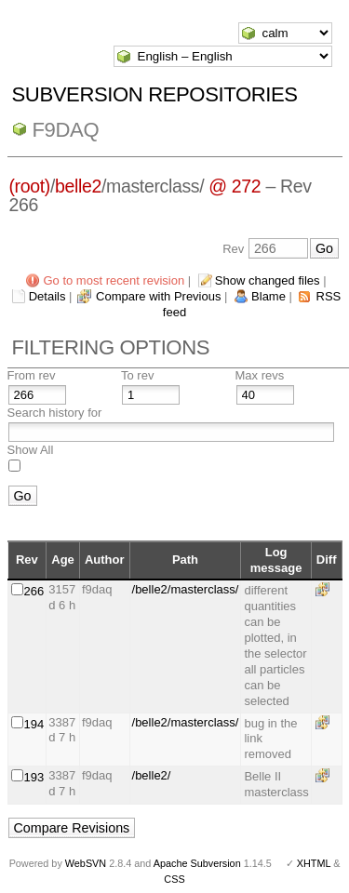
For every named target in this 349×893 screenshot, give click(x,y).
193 (34, 777)
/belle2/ (151, 775)
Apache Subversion (197, 863)
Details (47, 296)
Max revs (260, 375)
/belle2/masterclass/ (185, 589)
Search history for (54, 413)
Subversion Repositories (155, 94)
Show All (30, 450)
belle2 (78, 186)
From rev (31, 375)
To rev (137, 375)
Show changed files (267, 280)
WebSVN (85, 863)
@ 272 (234, 186)
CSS (174, 879)
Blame (268, 296)
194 (34, 724)
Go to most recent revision (113, 280)
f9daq (66, 129)
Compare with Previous (158, 296)
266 (34, 591)
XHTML (313, 863)
